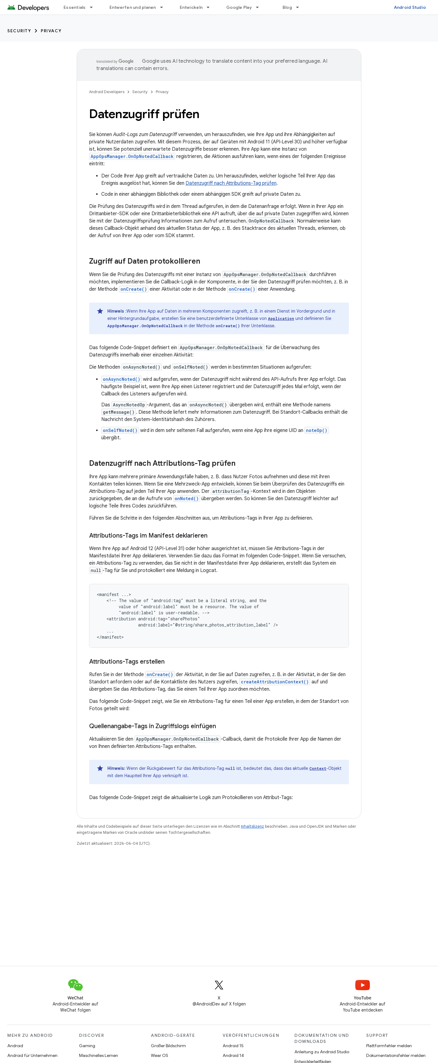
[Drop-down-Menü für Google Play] (260, 7)
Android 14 (233, 1055)
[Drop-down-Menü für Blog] (300, 7)
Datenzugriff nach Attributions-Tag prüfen (231, 183)
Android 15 (233, 1045)
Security (19, 30)
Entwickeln (191, 7)
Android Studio (410, 7)
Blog (287, 7)
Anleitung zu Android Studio (321, 1051)
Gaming (87, 1045)
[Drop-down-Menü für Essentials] (94, 7)
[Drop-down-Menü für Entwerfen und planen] (164, 7)
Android (15, 1045)
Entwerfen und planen (132, 7)
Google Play (239, 7)
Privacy (51, 30)
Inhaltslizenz (252, 826)
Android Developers (106, 91)
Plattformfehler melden (389, 1045)
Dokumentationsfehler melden (396, 1055)
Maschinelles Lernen (98, 1055)
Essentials (75, 7)
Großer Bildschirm (168, 1045)
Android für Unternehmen (32, 1055)
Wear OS (159, 1055)
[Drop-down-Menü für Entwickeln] (211, 7)
